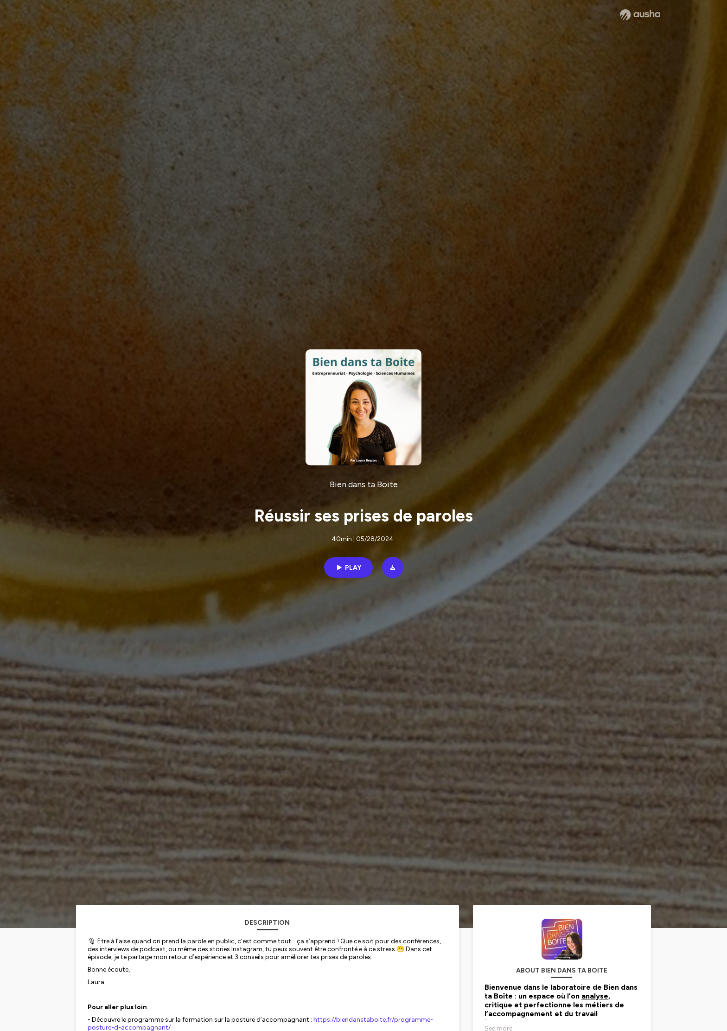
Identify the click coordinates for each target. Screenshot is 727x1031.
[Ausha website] (640, 14)
